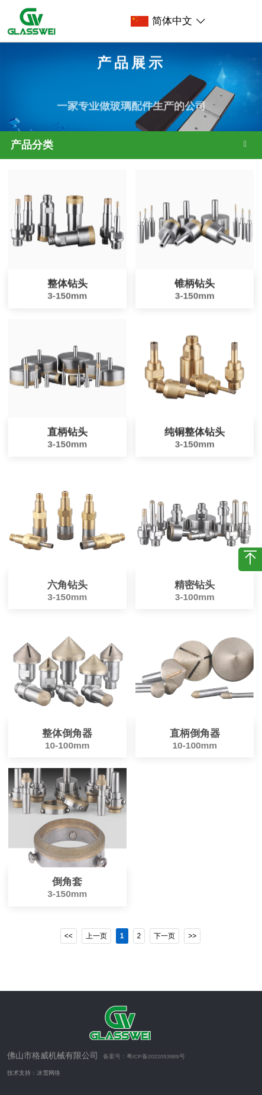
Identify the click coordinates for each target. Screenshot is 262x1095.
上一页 (96, 936)
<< (68, 936)
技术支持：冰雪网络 (33, 1073)
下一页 (164, 936)
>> (192, 936)
